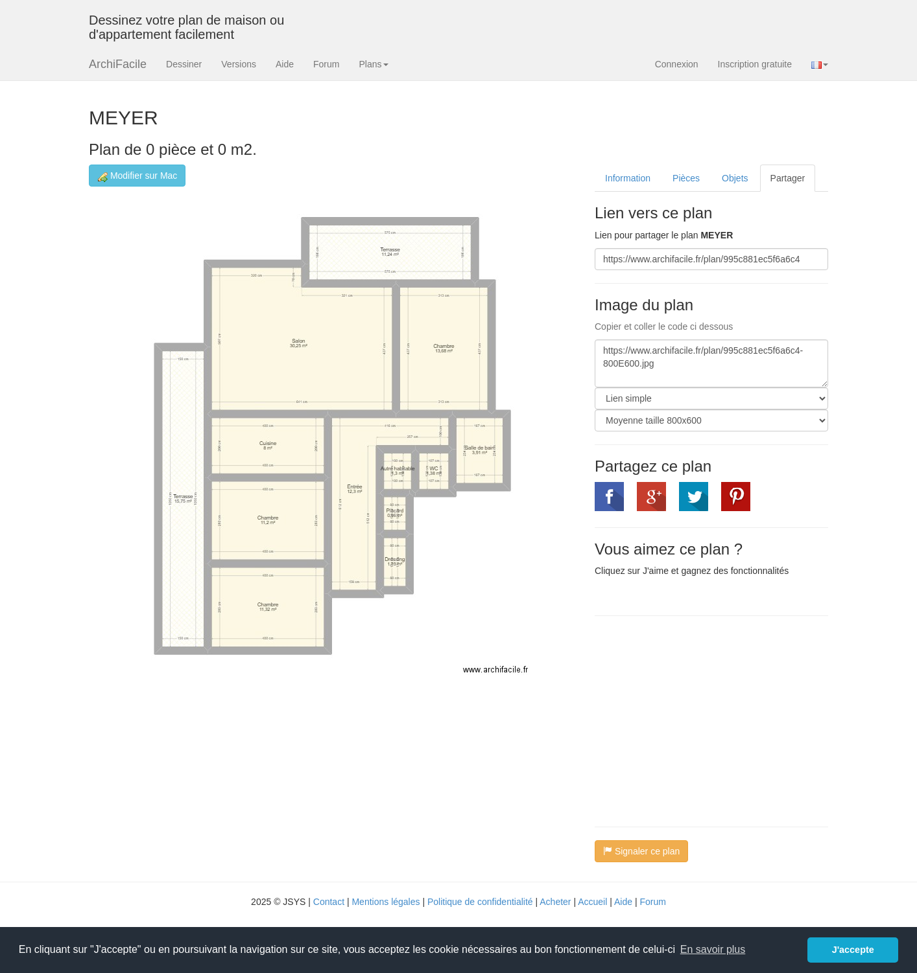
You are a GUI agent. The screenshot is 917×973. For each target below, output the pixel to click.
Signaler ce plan (641, 851)
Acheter (555, 902)
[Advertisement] (704, 719)
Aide (285, 64)
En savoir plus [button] (713, 949)
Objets (735, 178)
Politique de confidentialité (480, 902)
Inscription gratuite (755, 64)
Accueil (592, 902)
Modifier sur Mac (137, 175)
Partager (787, 178)
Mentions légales (385, 902)
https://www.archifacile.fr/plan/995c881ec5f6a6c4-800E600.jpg (711, 363)
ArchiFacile (118, 64)
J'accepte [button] (853, 949)
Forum (326, 64)
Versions (238, 64)
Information (627, 178)
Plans (373, 64)
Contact (328, 902)
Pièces (686, 178)
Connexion (676, 64)
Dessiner (184, 64)
